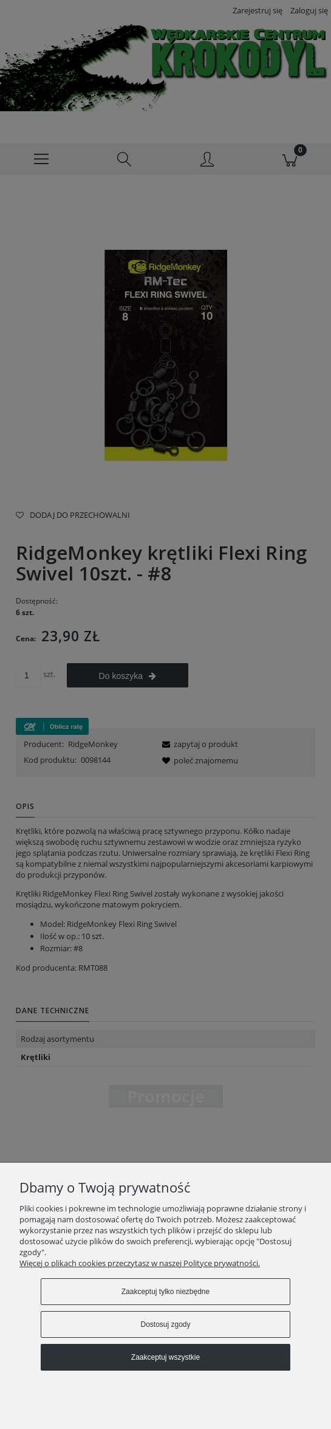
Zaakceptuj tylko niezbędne (165, 1291)
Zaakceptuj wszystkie (165, 1357)
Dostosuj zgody (165, 1324)
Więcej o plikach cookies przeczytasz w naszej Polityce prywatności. (139, 1263)
